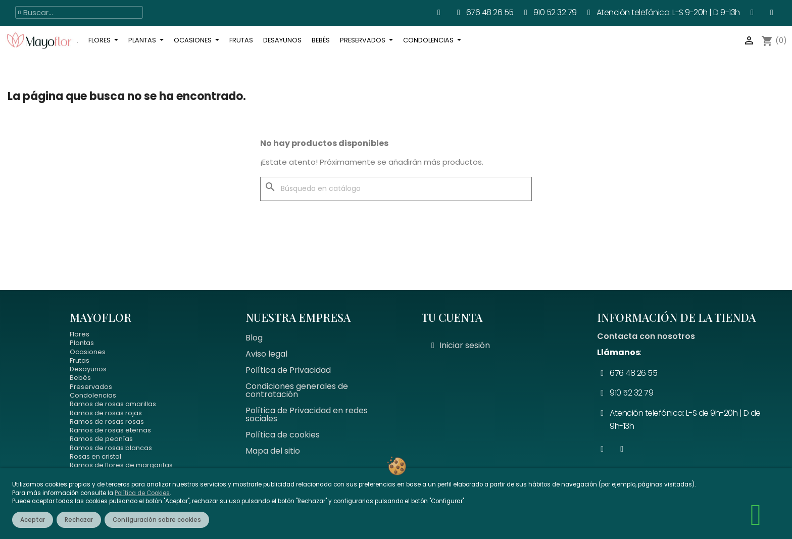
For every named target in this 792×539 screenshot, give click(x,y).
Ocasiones (88, 352)
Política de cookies (282, 434)
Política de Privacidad (288, 370)
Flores (79, 334)
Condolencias (93, 395)
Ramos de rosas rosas (107, 421)
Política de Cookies (142, 493)
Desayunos (88, 369)
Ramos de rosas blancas (111, 448)
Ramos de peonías (101, 438)
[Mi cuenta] (460, 345)
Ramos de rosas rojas (106, 413)
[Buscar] (396, 189)
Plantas (82, 342)
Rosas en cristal (95, 456)
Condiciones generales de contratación (296, 390)
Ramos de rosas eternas (110, 430)
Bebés (80, 377)
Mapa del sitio (272, 451)
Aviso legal (266, 354)
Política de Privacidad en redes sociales (306, 414)
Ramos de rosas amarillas (113, 404)
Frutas (79, 360)
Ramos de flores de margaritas (121, 465)
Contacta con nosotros (646, 336)
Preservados (91, 386)
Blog (254, 338)
